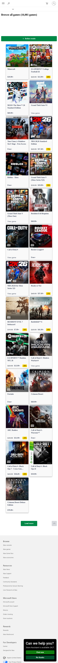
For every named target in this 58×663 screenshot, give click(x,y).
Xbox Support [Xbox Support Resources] (7, 573)
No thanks (40, 657)
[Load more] (29, 523)
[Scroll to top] (54, 523)
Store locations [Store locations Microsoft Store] (7, 618)
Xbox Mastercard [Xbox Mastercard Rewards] (8, 634)
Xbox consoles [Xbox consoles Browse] (7, 545)
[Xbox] (7, 9)
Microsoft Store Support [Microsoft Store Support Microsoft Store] (10, 606)
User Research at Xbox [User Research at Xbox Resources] (10, 590)
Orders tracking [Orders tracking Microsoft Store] (8, 614)
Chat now (40, 652)
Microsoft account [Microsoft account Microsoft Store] (8, 602)
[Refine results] (29, 38)
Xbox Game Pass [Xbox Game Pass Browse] (8, 553)
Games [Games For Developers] (5, 646)
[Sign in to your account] (54, 3)
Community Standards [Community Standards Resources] (10, 582)
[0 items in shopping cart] (48, 3)
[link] (17, 61)
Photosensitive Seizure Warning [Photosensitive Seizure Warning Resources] (13, 586)
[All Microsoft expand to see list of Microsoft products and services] (3, 3)
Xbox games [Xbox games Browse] (7, 549)
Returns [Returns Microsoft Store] (5, 610)
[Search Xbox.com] (9, 3)
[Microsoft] (28, 1)
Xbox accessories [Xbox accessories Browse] (8, 557)
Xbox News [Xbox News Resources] (6, 569)
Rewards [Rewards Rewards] (5, 630)
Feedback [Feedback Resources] (6, 577)
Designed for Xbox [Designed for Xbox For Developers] (8, 650)
